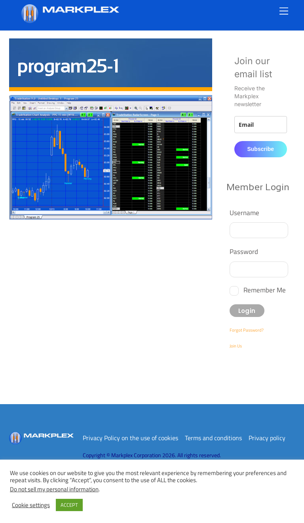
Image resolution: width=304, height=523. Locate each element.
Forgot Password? (247, 330)
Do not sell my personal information (54, 489)
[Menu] (284, 11)
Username (244, 213)
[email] (260, 124)
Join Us (236, 346)
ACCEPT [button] (69, 505)
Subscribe (260, 149)
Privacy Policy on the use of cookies (130, 438)
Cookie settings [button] (31, 505)
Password (244, 251)
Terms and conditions (213, 438)
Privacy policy (267, 438)
